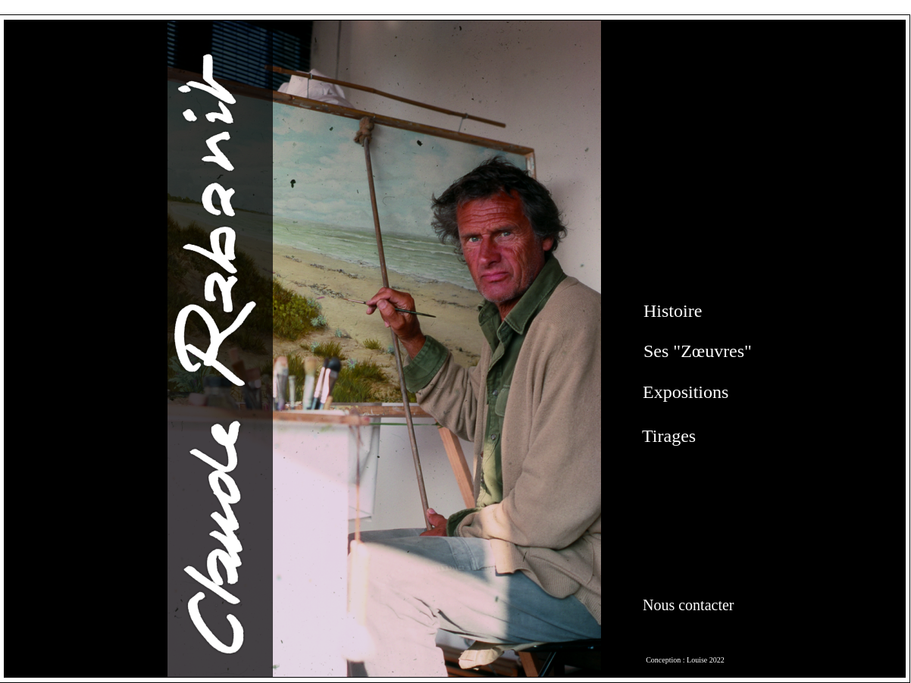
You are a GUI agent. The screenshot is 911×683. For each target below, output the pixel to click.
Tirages (669, 436)
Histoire (672, 311)
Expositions (685, 392)
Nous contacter (688, 605)
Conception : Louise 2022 (685, 660)
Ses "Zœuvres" (697, 351)
